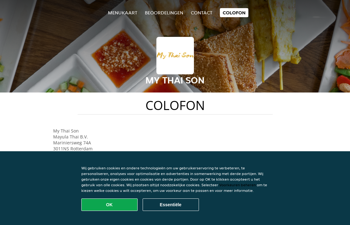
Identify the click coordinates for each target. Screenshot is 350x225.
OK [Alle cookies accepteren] (109, 204)
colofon (234, 12)
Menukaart (122, 12)
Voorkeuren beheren (237, 184)
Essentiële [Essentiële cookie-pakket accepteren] (170, 204)
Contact (201, 12)
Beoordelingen (164, 12)
